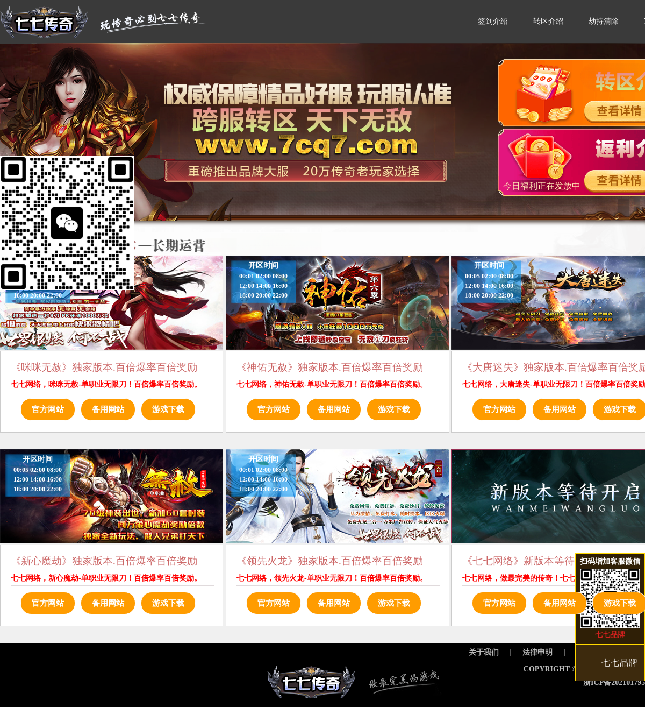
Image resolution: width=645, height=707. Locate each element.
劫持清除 (604, 21)
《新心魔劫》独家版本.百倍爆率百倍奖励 (104, 561)
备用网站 (108, 409)
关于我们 (484, 652)
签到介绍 (493, 21)
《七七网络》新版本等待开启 (528, 561)
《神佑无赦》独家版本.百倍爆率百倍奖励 (329, 367)
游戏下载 (168, 409)
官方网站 (48, 409)
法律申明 (537, 652)
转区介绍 (548, 21)
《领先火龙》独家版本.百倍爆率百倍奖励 (329, 561)
